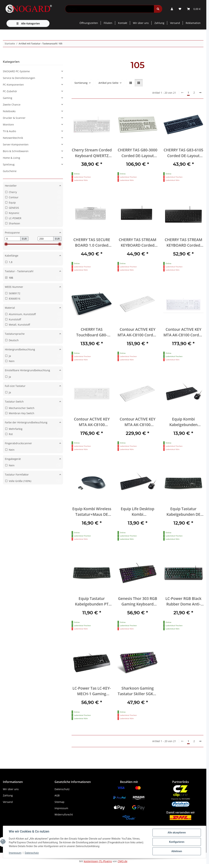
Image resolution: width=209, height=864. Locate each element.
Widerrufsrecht (64, 814)
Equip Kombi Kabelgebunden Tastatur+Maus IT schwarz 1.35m (183, 422)
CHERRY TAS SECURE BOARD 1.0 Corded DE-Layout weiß (91, 242)
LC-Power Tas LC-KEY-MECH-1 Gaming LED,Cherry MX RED (91, 691)
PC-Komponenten (13, 84)
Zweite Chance (11, 104)
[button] (172, 9)
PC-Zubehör (10, 91)
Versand (175, 23)
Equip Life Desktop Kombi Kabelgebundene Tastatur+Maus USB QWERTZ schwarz (137, 511)
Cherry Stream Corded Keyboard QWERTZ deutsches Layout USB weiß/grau (92, 152)
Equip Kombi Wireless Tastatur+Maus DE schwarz (91, 511)
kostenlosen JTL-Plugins (98, 861)
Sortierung (81, 82)
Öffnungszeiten (88, 23)
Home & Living (11, 157)
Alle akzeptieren (177, 832)
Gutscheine (10, 171)
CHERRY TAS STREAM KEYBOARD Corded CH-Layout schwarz (137, 242)
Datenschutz (32, 852)
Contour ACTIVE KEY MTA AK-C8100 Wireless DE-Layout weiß (92, 422)
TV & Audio (9, 131)
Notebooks (9, 111)
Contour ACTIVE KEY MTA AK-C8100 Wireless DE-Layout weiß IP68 (137, 422)
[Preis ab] (12, 238)
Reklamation (193, 23)
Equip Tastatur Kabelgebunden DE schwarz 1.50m (183, 511)
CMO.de (122, 861)
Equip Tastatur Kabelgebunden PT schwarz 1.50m (92, 601)
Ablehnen (176, 851)
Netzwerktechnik (13, 138)
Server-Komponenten (16, 144)
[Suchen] (109, 9)
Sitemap (59, 802)
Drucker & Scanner (14, 118)
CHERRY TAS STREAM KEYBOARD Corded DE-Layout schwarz (183, 242)
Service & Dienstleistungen (19, 78)
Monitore (8, 124)
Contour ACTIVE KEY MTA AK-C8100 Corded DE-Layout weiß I (183, 332)
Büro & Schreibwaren (16, 151)
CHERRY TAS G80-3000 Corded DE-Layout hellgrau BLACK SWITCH (137, 152)
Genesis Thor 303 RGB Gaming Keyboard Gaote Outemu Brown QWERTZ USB (137, 601)
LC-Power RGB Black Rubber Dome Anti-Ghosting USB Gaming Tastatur (183, 601)
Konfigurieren (176, 841)
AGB (57, 795)
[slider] (6, 244)
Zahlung (159, 23)
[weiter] (200, 93)
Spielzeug (9, 164)
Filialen (108, 23)
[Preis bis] (45, 238)
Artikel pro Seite (108, 82)
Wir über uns (141, 23)
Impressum (15, 852)
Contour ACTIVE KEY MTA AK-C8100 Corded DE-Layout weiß (138, 332)
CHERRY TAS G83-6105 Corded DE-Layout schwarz (183, 152)
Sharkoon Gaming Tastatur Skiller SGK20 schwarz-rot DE (137, 691)
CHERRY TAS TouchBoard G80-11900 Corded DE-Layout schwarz (92, 332)
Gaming (7, 98)
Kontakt (122, 23)
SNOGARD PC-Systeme (16, 71)
